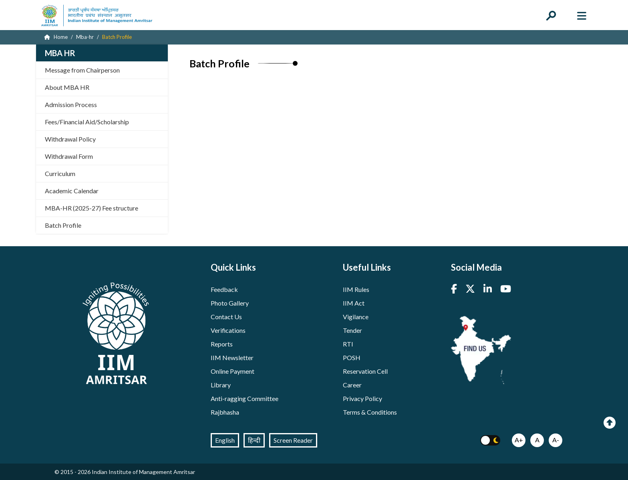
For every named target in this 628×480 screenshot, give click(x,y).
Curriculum (60, 173)
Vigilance (355, 316)
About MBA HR (67, 87)
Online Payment (232, 371)
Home (56, 37)
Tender (352, 330)
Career (352, 385)
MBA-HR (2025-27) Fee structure (91, 208)
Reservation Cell (365, 371)
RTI (348, 344)
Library (221, 385)
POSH (351, 357)
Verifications (228, 330)
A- (555, 440)
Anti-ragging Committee (244, 398)
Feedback (224, 289)
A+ (519, 440)
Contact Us (226, 316)
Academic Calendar (72, 190)
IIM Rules (356, 289)
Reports (222, 344)
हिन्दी (254, 440)
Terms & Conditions (370, 412)
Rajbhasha (225, 412)
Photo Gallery (230, 303)
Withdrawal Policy (70, 139)
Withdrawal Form (69, 156)
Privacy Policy (362, 398)
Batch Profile (63, 225)
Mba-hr (85, 37)
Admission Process (71, 104)
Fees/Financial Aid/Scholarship (87, 122)
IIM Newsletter (232, 357)
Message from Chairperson (82, 70)
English (225, 440)
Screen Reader (293, 440)
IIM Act (353, 303)
